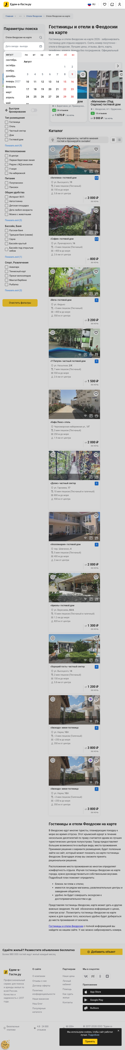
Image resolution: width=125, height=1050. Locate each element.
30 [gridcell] (72, 96)
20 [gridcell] (49, 89)
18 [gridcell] (35, 89)
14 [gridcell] (57, 81)
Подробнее (93, 1035)
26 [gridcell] (42, 96)
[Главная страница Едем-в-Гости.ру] (17, 4)
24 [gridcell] (27, 96)
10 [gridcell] (27, 81)
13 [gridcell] (49, 81)
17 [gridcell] (27, 89)
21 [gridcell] (57, 89)
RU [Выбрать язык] (91, 4)
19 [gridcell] (42, 89)
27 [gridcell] (49, 96)
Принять (90, 1041)
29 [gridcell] (64, 96)
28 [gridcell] (57, 96)
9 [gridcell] (72, 74)
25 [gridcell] (35, 96)
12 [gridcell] (42, 81)
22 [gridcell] (64, 89)
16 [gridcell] (72, 81)
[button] (105, 4)
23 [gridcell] (72, 89)
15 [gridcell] (64, 81)
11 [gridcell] (35, 81)
